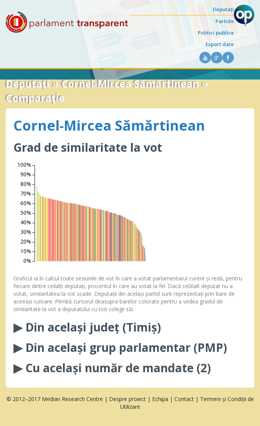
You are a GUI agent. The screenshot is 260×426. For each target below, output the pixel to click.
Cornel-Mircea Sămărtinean (109, 125)
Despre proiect (127, 399)
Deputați (223, 9)
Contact (184, 399)
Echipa (160, 399)
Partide (224, 21)
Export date (219, 44)
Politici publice (216, 32)
